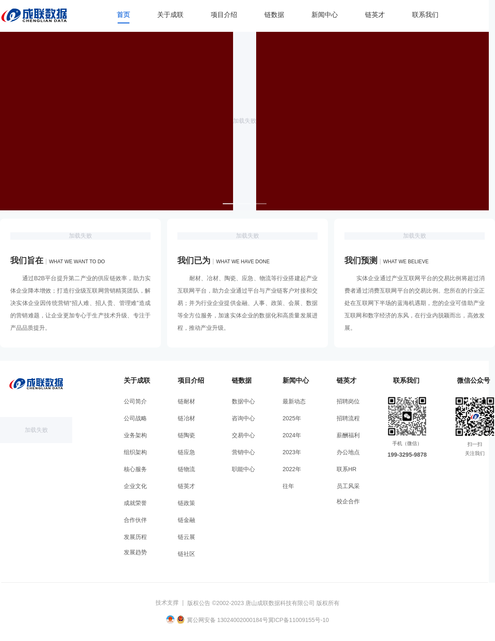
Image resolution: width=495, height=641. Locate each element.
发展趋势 (135, 552)
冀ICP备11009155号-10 (298, 620)
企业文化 (135, 486)
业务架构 (135, 435)
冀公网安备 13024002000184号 (227, 620)
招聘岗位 (348, 401)
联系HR (346, 469)
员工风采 (348, 486)
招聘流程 (348, 418)
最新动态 (294, 401)
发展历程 (135, 537)
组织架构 (135, 452)
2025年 (292, 418)
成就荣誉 (135, 503)
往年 (288, 486)
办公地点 (348, 452)
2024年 (292, 435)
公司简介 (135, 401)
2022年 (292, 469)
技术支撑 (167, 602)
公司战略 (135, 418)
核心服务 (135, 469)
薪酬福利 (348, 435)
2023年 (292, 452)
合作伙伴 (135, 520)
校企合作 (348, 501)
